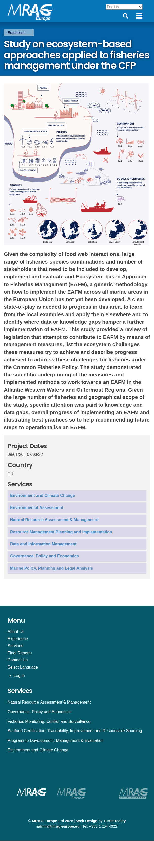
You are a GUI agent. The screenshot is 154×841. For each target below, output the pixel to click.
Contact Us (18, 660)
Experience (16, 33)
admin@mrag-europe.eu (58, 826)
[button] (77, 164)
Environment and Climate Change (42, 495)
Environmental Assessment (36, 507)
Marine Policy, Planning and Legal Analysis (51, 568)
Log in (19, 675)
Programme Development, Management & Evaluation (56, 740)
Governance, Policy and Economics (44, 556)
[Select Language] (124, 7)
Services (15, 646)
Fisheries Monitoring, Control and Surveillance (49, 721)
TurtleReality (115, 821)
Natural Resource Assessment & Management (54, 520)
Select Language (23, 667)
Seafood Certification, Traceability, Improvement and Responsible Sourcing (75, 731)
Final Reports (20, 653)
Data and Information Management (43, 544)
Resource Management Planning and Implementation (61, 532)
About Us (16, 631)
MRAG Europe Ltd (48, 821)
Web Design (87, 821)
